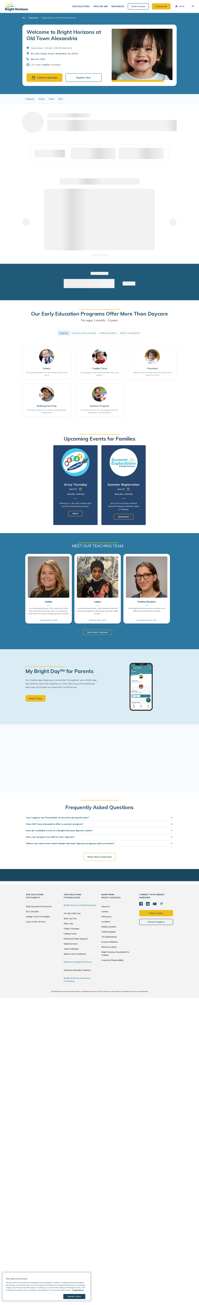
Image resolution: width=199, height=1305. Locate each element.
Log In (179, 6)
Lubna (97, 601)
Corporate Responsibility (112, 960)
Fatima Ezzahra (147, 601)
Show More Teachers (97, 632)
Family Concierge (71, 928)
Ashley (48, 601)
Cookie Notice (114, 991)
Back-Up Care (70, 918)
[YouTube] (154, 904)
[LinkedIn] (148, 904)
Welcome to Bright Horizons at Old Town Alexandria (64, 35)
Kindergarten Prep (47, 405)
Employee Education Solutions (77, 970)
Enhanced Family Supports (76, 938)
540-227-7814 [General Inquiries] (38, 59)
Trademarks (143, 991)
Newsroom (106, 916)
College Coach (70, 933)
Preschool (152, 368)
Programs (30, 99)
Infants (46, 368)
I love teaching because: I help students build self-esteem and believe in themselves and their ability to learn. (97, 611)
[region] (99, 98)
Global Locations (108, 926)
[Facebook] (141, 904)
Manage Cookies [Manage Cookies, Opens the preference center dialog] (74, 1296)
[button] (81, 6)
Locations (105, 921)
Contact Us (161, 6)
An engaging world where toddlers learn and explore (99, 373)
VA (23, 18)
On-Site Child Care (72, 913)
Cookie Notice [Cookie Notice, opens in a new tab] (78, 1290)
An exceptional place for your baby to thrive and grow (46, 373)
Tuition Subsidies (71, 949)
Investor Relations (109, 942)
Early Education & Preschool (38, 906)
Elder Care (68, 923)
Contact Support (156, 922)
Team (51, 99)
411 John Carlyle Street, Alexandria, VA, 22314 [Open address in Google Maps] (54, 53)
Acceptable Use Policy (129, 991)
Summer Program (99, 405)
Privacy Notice (103, 991)
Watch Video (35, 698)
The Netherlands (109, 937)
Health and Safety (108, 333)
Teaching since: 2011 (97, 620)
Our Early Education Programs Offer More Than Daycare (99, 313)
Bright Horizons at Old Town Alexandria (59, 18)
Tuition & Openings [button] (44, 77)
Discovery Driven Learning (84, 333)
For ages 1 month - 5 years (99, 320)
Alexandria (33, 18)
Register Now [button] (83, 77)
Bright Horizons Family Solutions (80, 905)
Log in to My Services (35, 921)
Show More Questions (99, 856)
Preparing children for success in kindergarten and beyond (46, 411)
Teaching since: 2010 (48, 620)
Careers (105, 911)
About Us (105, 906)
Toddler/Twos (99, 368)
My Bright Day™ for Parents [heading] (60, 671)
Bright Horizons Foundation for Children (115, 953)
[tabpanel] (75, 485)
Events (41, 99)
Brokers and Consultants (75, 954)
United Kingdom (108, 931)
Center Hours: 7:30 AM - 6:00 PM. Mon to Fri (51, 48)
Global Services (71, 943)
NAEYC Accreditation (130, 333)
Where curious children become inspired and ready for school (152, 373)
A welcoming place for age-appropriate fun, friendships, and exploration (99, 411)
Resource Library (109, 947)
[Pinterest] (161, 904)
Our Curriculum (32, 911)
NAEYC (46, 64)
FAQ (60, 99)
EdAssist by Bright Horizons (78, 962)
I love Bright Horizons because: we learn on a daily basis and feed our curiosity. (146, 609)
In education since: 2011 (147, 620)
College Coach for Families (38, 916)
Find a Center (138, 6)
